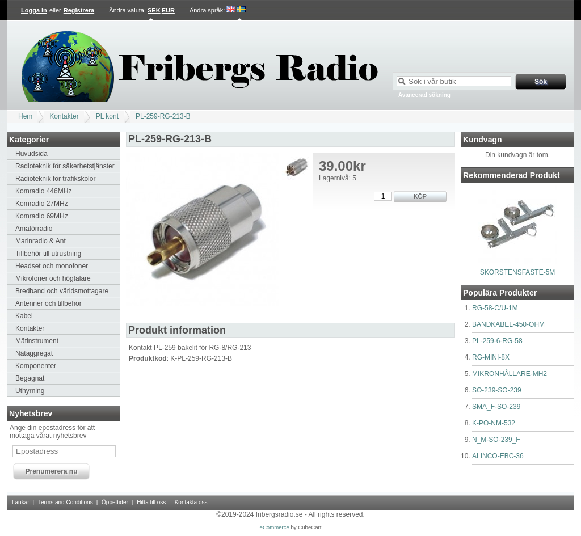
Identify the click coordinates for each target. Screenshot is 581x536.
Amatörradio (33, 229)
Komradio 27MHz (41, 204)
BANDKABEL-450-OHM (508, 324)
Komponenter (35, 366)
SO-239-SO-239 (496, 390)
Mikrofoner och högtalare (53, 278)
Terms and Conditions (65, 502)
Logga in (34, 10)
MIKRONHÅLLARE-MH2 (509, 374)
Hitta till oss (151, 502)
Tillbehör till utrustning (48, 254)
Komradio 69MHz (41, 216)
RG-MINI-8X (491, 357)
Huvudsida (31, 154)
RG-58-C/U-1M (495, 308)
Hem (25, 116)
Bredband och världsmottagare (61, 291)
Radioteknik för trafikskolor (55, 179)
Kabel (24, 316)
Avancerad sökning (424, 95)
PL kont (107, 116)
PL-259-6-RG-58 (497, 341)
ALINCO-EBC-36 (498, 456)
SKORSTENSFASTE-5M (517, 272)
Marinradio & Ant (40, 241)
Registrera (79, 10)
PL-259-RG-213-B (163, 116)
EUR (168, 10)
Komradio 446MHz (43, 191)
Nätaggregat (34, 353)
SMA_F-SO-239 (496, 407)
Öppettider (115, 502)
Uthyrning (29, 391)
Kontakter (63, 116)
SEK (154, 10)
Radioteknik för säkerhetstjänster (65, 166)
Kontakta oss (191, 502)
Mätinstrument (36, 341)
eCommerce (274, 527)
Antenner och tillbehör (48, 303)
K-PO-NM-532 (493, 423)
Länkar (21, 502)
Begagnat (29, 378)
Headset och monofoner (51, 266)
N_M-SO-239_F (496, 440)
